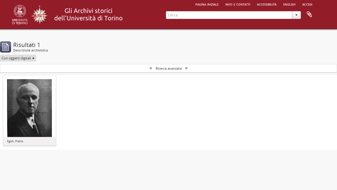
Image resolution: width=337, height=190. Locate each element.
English (289, 4)
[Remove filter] (33, 58)
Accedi (307, 4)
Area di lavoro (309, 14)
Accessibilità (266, 4)
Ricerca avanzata (168, 68)
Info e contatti (237, 4)
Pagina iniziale (207, 4)
